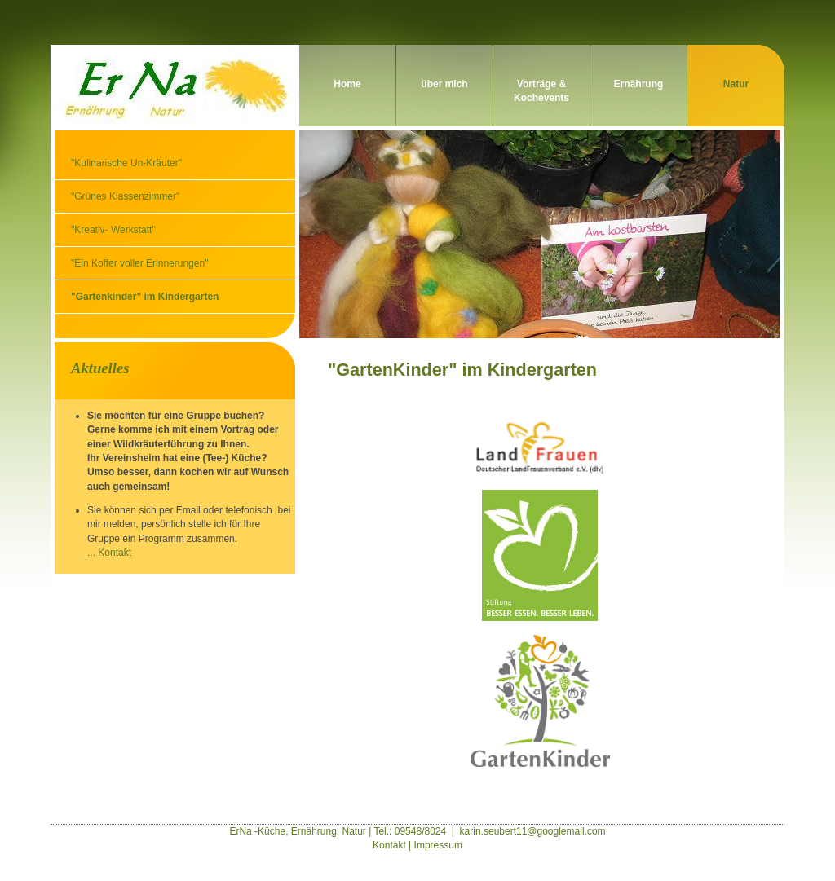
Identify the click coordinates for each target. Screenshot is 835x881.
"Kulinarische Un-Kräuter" (126, 163)
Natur (736, 84)
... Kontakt (109, 552)
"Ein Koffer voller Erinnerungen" (139, 263)
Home (347, 84)
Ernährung (639, 84)
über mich (444, 84)
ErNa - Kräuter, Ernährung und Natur (173, 85)
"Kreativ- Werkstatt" (113, 230)
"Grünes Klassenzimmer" (125, 196)
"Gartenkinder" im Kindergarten (145, 296)
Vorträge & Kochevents (541, 91)
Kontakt (389, 845)
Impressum (438, 845)
